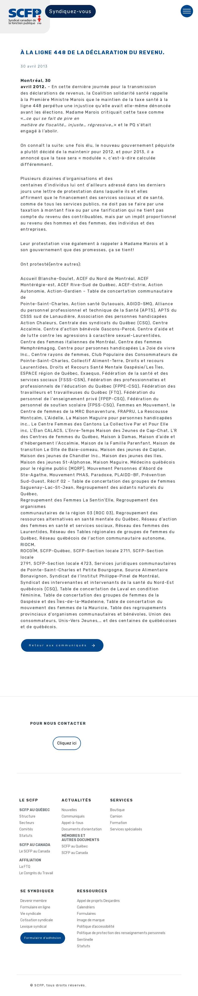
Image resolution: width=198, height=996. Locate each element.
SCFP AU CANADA (34, 845)
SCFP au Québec (75, 846)
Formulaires (86, 914)
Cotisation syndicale (36, 920)
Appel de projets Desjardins (98, 901)
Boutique (117, 810)
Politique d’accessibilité (95, 927)
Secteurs (26, 823)
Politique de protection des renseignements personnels (121, 933)
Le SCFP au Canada (34, 851)
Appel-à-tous (72, 823)
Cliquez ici (66, 743)
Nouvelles (69, 810)
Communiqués (73, 817)
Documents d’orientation (82, 829)
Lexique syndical (33, 927)
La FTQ (24, 867)
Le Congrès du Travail (36, 873)
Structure (27, 817)
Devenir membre (33, 901)
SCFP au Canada (75, 853)
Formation (118, 823)
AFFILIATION (30, 860)
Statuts (25, 836)
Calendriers (86, 907)
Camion (116, 817)
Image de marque (91, 920)
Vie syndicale (30, 914)
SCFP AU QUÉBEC (34, 810)
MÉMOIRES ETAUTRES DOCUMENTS (80, 838)
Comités (26, 829)
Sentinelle (85, 940)
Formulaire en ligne (35, 907)
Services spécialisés (126, 829)
